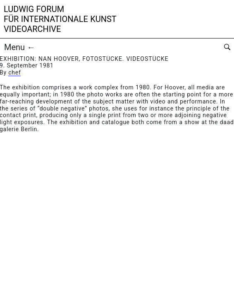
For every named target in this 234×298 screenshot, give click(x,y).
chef (14, 72)
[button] (60, 47)
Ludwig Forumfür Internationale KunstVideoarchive (60, 19)
